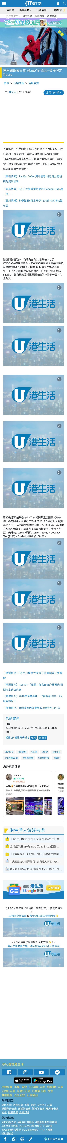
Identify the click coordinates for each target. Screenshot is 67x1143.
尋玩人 (12, 92)
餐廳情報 (7, 1095)
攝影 (57, 757)
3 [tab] (32, 22)
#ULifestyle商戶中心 (33, 1129)
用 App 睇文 (55, 92)
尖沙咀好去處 (37, 1087)
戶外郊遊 (19, 1095)
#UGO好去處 (9, 1122)
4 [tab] (36, 22)
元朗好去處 (8, 1091)
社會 (50, 1091)
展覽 (45, 752)
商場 (34, 752)
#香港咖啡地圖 (10, 1126)
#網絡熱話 (7, 1133)
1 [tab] (26, 22)
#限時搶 (47, 1126)
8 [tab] (36, 26)
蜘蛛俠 (9, 752)
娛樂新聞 (39, 15)
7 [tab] (32, 26)
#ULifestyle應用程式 (30, 1126)
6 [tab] (42, 22)
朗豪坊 (42, 737)
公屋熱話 (27, 15)
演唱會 (10, 10)
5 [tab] (39, 22)
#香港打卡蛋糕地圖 (46, 1122)
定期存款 (52, 15)
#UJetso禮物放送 (11, 1129)
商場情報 (28, 757)
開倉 (24, 1087)
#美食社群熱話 (25, 1122)
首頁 (6, 83)
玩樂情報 (41, 10)
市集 (17, 1087)
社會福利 (32, 1095)
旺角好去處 (12, 757)
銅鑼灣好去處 (55, 1087)
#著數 (49, 1129)
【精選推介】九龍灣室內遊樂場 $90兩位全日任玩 (31, 708)
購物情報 (59, 10)
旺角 (33, 737)
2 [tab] (29, 22)
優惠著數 (24, 10)
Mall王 (57, 752)
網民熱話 (7, 1105)
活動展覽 (33, 83)
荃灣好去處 (23, 1091)
